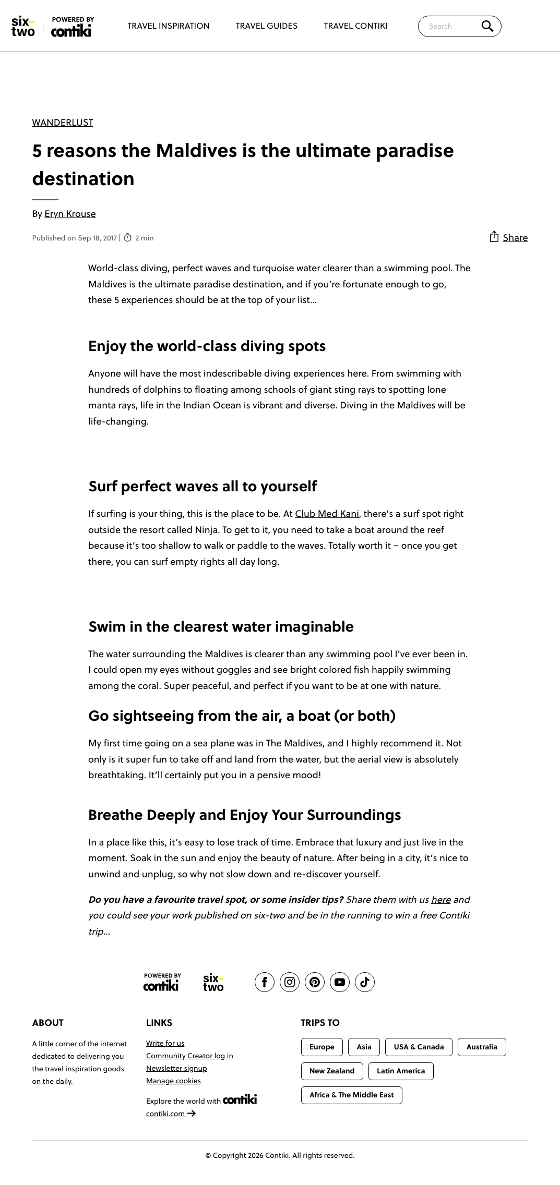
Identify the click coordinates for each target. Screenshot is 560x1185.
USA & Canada (419, 1047)
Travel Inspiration (169, 26)
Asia (364, 1047)
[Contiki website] (162, 982)
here (441, 899)
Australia (482, 1047)
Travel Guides (267, 26)
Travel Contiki (356, 26)
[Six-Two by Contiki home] (23, 26)
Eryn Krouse (70, 213)
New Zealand (332, 1071)
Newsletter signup (176, 1068)
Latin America (401, 1071)
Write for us (165, 1043)
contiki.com (171, 1113)
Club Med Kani (327, 513)
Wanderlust (62, 122)
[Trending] (533, 26)
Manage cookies (173, 1080)
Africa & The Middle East (351, 1095)
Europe (322, 1047)
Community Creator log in (189, 1055)
